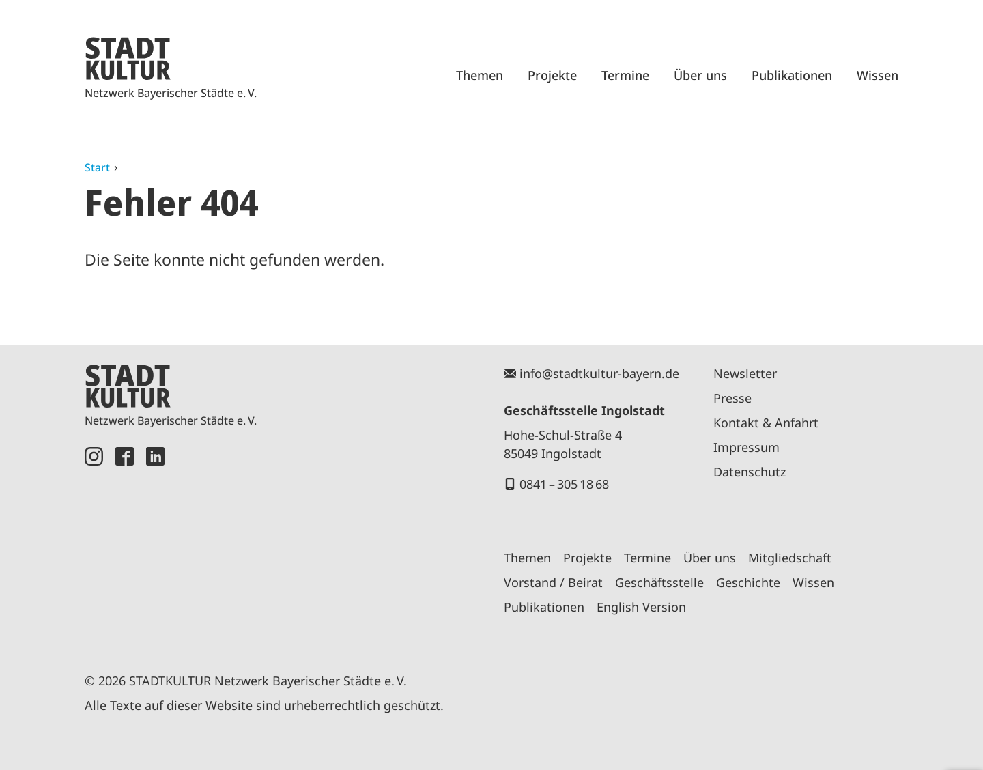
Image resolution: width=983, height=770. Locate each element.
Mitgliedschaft (789, 558)
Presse (732, 398)
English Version (641, 607)
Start (97, 167)
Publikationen (792, 75)
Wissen (877, 75)
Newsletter (745, 373)
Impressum (746, 447)
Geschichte (748, 582)
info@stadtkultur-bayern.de (599, 373)
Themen (479, 75)
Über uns (700, 75)
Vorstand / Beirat (553, 582)
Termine (625, 75)
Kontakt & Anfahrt (765, 422)
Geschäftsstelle (659, 582)
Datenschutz (749, 472)
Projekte (552, 75)
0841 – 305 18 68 (564, 484)
